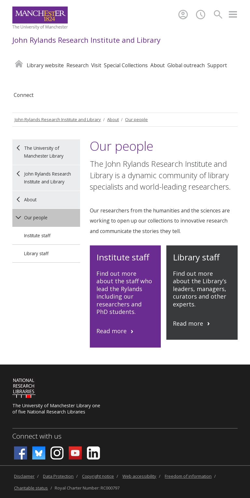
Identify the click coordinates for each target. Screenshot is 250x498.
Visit (96, 65)
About (157, 65)
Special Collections (126, 65)
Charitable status (31, 488)
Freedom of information (188, 476)
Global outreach (186, 65)
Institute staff (37, 235)
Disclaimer (24, 476)
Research (77, 65)
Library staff (36, 253)
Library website (45, 65)
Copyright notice (98, 476)
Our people (136, 119)
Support (217, 65)
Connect (24, 95)
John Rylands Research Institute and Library (86, 40)
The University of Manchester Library (43, 152)
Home (18, 63)
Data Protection (58, 476)
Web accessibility (139, 476)
